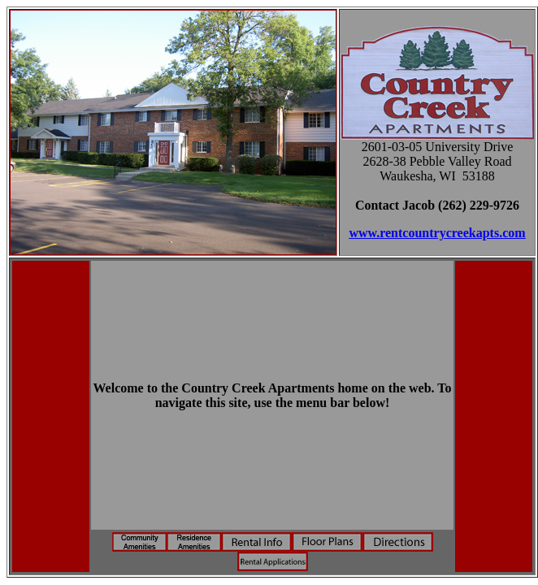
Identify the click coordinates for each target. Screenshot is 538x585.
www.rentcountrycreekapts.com (437, 233)
